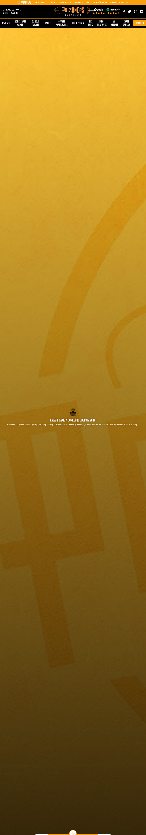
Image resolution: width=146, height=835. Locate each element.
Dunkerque (40, 2)
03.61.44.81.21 (10, 13)
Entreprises (78, 23)
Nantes (78, 2)
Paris (88, 2)
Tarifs (48, 23)
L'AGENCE (6, 23)
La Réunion (100, 2)
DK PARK (90, 23)
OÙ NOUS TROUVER (35, 23)
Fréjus (53, 2)
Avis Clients (114, 23)
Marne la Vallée (119, 2)
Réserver (139, 23)
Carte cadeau (126, 23)
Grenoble (65, 2)
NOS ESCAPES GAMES (20, 23)
